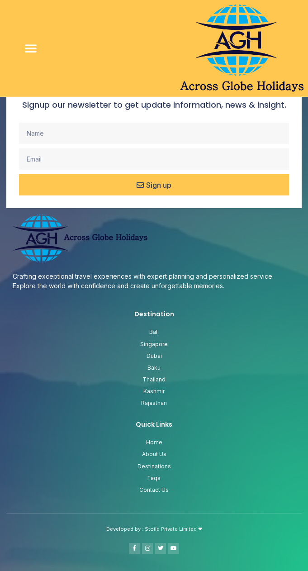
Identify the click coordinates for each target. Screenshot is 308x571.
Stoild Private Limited (171, 529)
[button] (30, 47)
